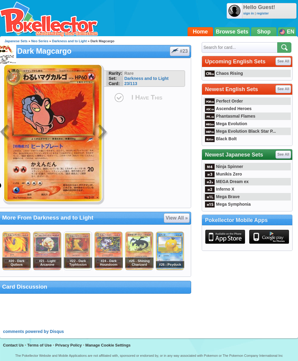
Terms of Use (39, 345)
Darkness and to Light (69, 41)
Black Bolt (221, 138)
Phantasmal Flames (230, 116)
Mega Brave (222, 196)
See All (283, 61)
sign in (248, 13)
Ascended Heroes (228, 108)
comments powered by (33, 331)
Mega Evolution (226, 123)
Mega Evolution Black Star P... (240, 131)
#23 (179, 51)
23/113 (130, 83)
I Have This (147, 97)
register (262, 13)
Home (200, 32)
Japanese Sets (16, 41)
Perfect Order (224, 101)
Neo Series (39, 41)
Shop (264, 32)
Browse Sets (232, 32)
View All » (177, 217)
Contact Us (13, 345)
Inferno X (219, 189)
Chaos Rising (224, 73)
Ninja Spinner (224, 166)
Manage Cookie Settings (108, 345)
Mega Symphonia (228, 204)
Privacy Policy (68, 345)
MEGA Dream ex (227, 181)
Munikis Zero (223, 174)
